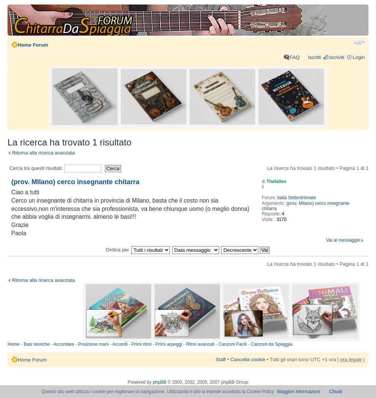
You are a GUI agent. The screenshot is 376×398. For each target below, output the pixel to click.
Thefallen (277, 181)
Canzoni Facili (232, 344)
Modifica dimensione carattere (359, 42)
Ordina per (117, 250)
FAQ (295, 57)
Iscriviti (336, 57)
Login (359, 57)
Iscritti (314, 57)
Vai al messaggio (343, 240)
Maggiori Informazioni (298, 391)
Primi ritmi (142, 344)
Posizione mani (93, 344)
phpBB (159, 382)
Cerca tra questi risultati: (55, 168)
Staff (221, 359)
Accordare (63, 344)
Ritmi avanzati (200, 344)
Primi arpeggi (169, 344)
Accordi (119, 344)
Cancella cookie (247, 359)
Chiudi (335, 391)
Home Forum (33, 45)
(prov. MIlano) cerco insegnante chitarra (75, 182)
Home (14, 344)
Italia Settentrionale (296, 197)
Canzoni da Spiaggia (272, 344)
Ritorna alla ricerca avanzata (43, 153)
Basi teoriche (37, 344)
